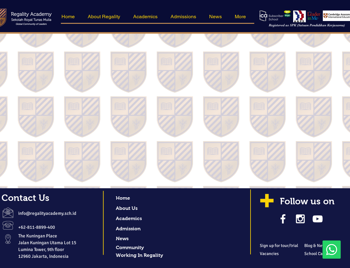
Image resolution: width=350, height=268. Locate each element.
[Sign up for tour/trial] (285, 245)
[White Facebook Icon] (283, 219)
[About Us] (138, 208)
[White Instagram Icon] (300, 219)
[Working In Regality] (139, 255)
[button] (106, 16)
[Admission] (138, 229)
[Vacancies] (279, 253)
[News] (138, 239)
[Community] (138, 248)
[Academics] (138, 219)
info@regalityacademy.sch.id (47, 213)
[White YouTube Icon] (317, 219)
